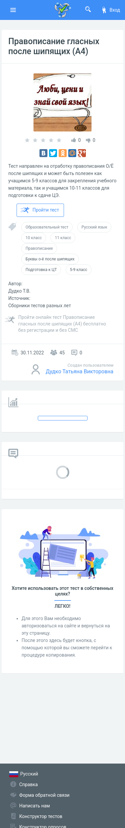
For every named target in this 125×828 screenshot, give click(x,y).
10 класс (34, 237)
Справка (28, 784)
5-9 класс (78, 269)
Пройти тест (40, 210)
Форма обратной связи (44, 795)
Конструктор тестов (40, 816)
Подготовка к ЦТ (41, 269)
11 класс (63, 237)
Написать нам (34, 805)
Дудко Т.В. (19, 291)
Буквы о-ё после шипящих (50, 259)
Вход (110, 10)
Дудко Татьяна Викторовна (79, 371)
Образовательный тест (47, 227)
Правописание (39, 248)
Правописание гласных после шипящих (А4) (53, 46)
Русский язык (94, 227)
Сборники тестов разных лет (39, 305)
